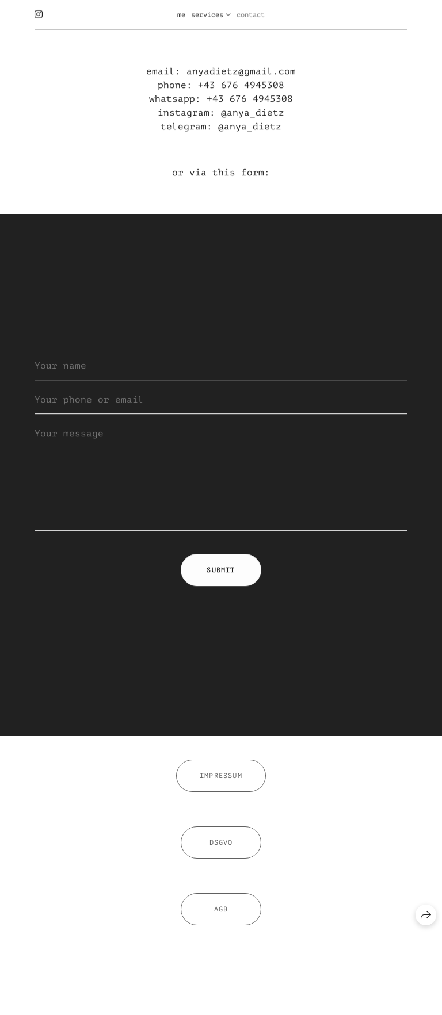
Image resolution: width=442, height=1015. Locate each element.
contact (251, 14)
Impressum (221, 779)
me (181, 14)
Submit (221, 570)
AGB (221, 913)
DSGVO (221, 846)
